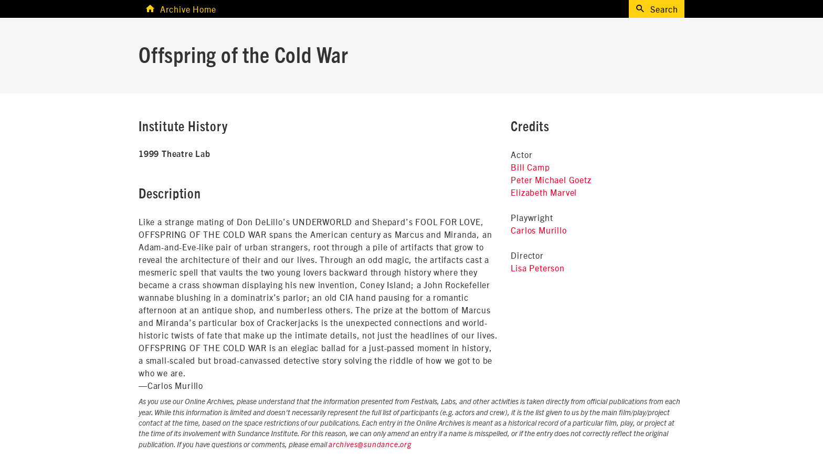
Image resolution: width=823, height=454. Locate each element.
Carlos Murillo (538, 230)
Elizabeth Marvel (544, 192)
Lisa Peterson (537, 267)
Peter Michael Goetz (551, 179)
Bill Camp (530, 167)
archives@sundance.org (370, 445)
